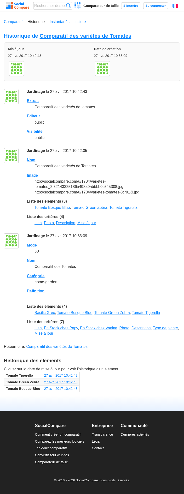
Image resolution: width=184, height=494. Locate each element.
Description (65, 223)
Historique (36, 22)
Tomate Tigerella (123, 207)
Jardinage (36, 92)
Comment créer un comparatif (57, 434)
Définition (36, 291)
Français (175, 6)
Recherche (68, 5)
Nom (31, 160)
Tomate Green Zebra (89, 207)
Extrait (33, 101)
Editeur (33, 116)
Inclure (80, 22)
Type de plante (165, 328)
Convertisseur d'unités (52, 455)
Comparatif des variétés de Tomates (85, 36)
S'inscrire (130, 5)
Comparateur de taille (101, 6)
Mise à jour (86, 223)
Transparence (102, 434)
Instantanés (59, 22)
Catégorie (36, 276)
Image (32, 175)
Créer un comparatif (78, 6)
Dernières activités (135, 434)
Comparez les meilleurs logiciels (59, 441)
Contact (98, 448)
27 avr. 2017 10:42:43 (60, 375)
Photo (49, 223)
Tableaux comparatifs (51, 448)
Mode (32, 245)
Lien (38, 223)
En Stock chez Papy (61, 328)
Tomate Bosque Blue (52, 207)
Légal (96, 441)
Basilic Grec (44, 313)
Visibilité (35, 131)
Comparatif (13, 22)
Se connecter (155, 5)
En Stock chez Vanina (98, 328)
